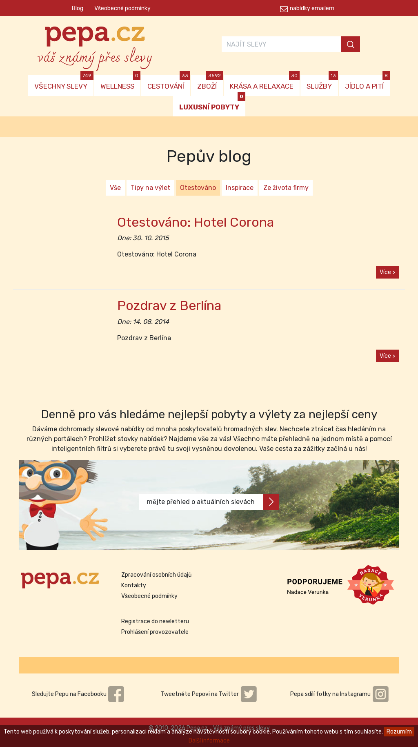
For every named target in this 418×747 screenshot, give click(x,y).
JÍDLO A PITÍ (367, 82)
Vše (115, 188)
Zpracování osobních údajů (156, 574)
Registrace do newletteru (155, 621)
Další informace (209, 740)
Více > (387, 272)
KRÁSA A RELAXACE (265, 82)
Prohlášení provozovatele (155, 632)
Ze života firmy (286, 188)
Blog (77, 8)
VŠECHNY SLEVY (63, 82)
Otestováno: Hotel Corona (195, 222)
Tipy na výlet (150, 188)
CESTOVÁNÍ (168, 82)
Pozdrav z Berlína (169, 305)
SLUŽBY (322, 82)
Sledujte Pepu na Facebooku (78, 694)
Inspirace (239, 188)
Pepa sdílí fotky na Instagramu (339, 694)
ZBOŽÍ (210, 82)
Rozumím (399, 731)
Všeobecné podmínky (122, 8)
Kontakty (133, 585)
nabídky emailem (312, 8)
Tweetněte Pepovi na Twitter (209, 694)
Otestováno (198, 188)
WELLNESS (120, 82)
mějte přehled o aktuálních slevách (213, 502)
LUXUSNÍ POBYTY (212, 103)
